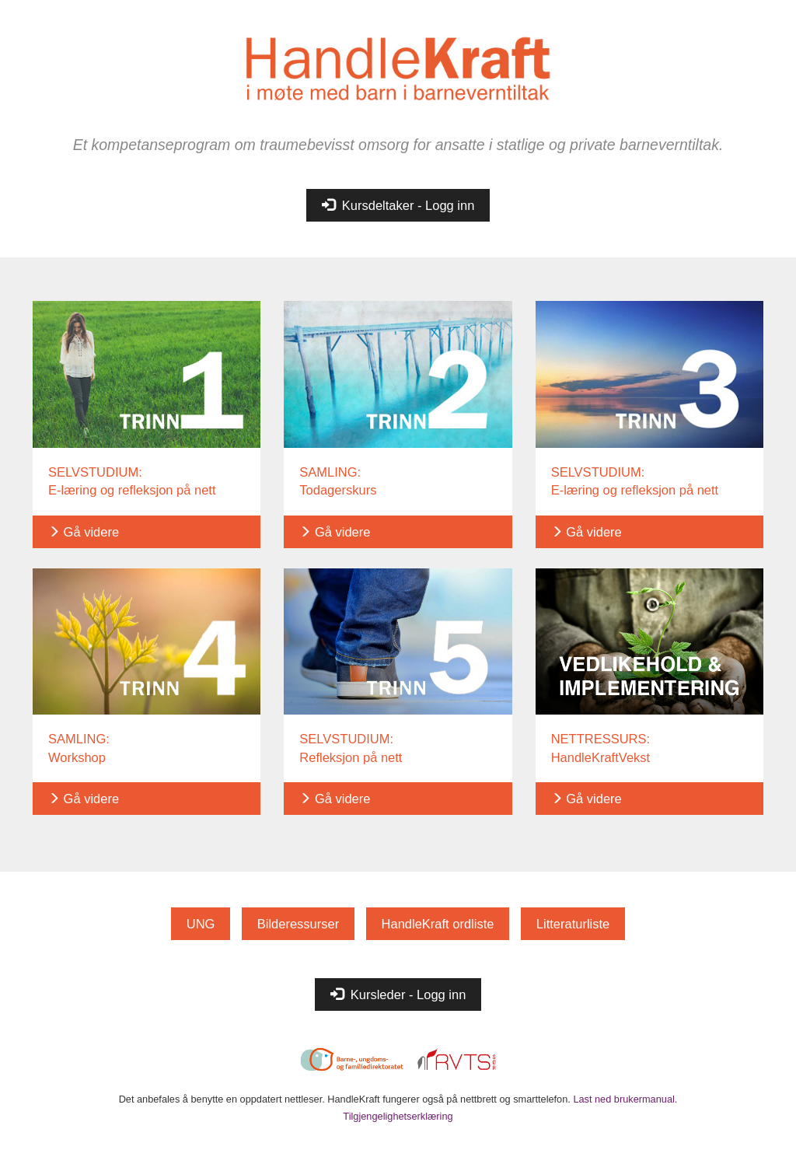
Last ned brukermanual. (625, 1099)
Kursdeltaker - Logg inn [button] (398, 205)
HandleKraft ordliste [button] (438, 924)
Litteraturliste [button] (572, 924)
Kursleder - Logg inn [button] (398, 994)
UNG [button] (201, 924)
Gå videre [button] (83, 532)
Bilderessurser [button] (298, 924)
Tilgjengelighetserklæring (397, 1116)
